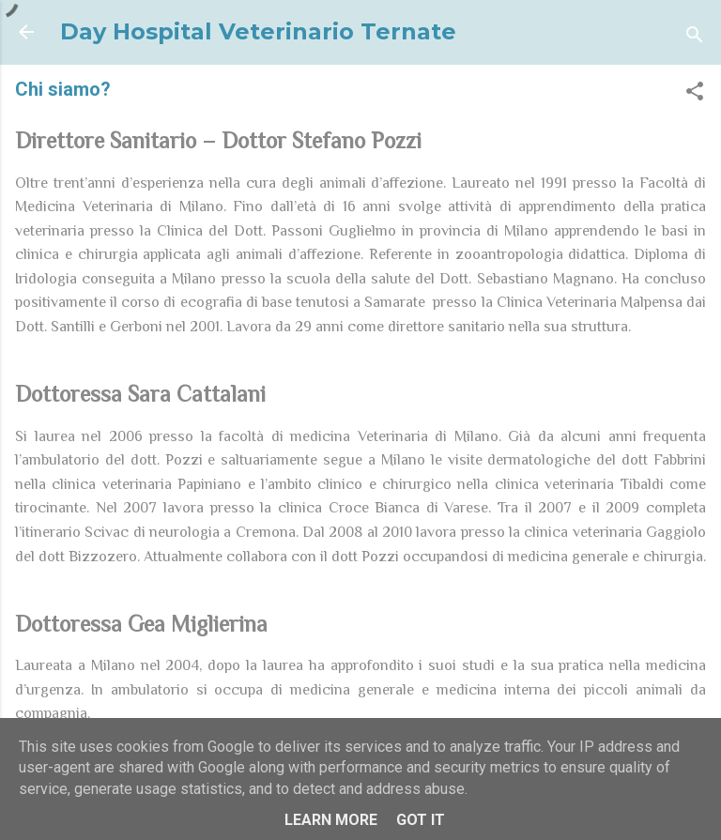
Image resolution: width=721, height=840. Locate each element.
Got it (420, 820)
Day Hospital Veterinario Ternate (258, 31)
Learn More (330, 820)
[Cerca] (694, 38)
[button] (694, 94)
